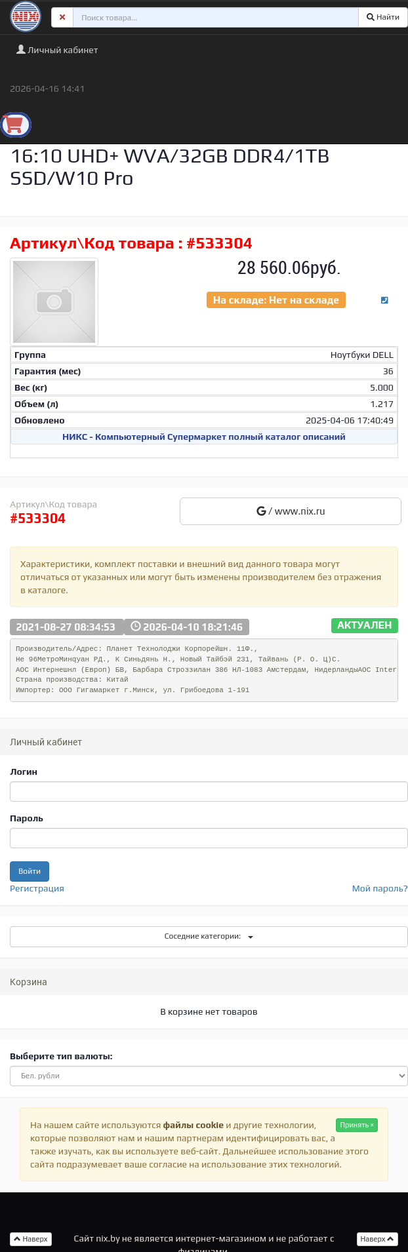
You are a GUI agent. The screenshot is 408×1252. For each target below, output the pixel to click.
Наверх (378, 1239)
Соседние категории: (209, 936)
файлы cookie (193, 1125)
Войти (29, 871)
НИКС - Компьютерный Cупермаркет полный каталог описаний (204, 436)
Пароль (26, 818)
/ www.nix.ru (290, 511)
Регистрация (37, 888)
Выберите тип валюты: (61, 1056)
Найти (383, 17)
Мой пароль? (380, 888)
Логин (23, 771)
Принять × (357, 1125)
